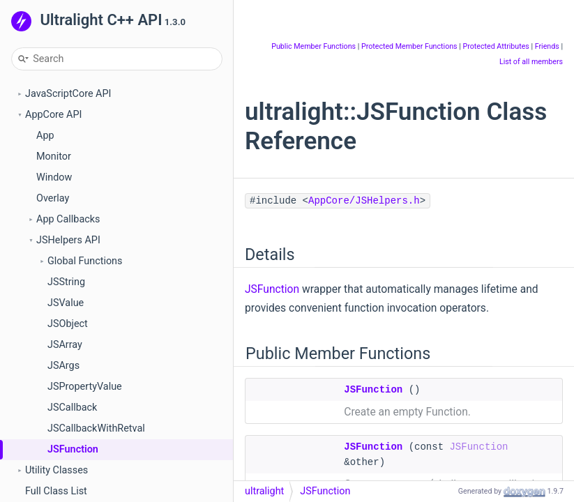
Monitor (53, 156)
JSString (66, 282)
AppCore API (53, 115)
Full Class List (56, 491)
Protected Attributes (495, 46)
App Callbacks (68, 219)
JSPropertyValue (84, 387)
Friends (547, 46)
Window (54, 177)
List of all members (531, 61)
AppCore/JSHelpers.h (364, 200)
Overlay (52, 198)
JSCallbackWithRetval (96, 428)
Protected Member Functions (409, 46)
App (45, 136)
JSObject (67, 324)
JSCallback (72, 407)
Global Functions (85, 261)
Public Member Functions (313, 46)
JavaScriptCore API (68, 94)
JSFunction (72, 449)
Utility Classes (56, 470)
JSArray (64, 345)
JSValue (65, 303)
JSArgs (63, 366)
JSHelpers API (68, 240)
